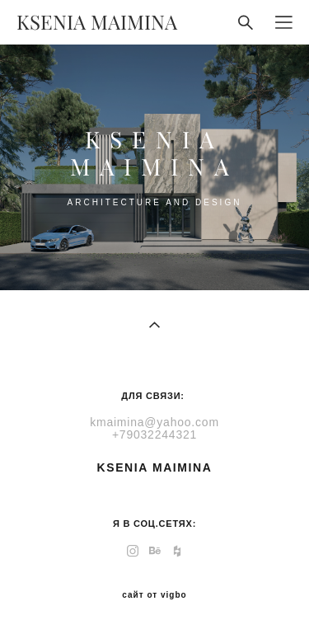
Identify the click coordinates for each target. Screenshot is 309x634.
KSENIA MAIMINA (96, 22)
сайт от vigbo (154, 595)
